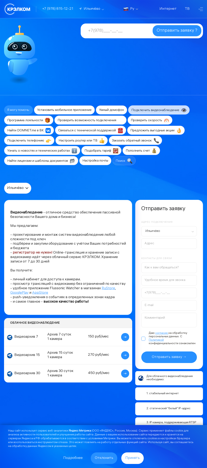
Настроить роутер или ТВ (82, 140)
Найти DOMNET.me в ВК (29, 130)
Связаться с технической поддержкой (90, 130)
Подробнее (73, 458)
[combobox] (169, 231)
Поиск (124, 161)
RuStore (108, 288)
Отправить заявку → (169, 357)
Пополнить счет (141, 150)
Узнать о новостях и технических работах (42, 150)
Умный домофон (111, 110)
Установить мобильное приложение (64, 110)
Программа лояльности (28, 120)
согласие (161, 333)
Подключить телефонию (29, 140)
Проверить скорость (150, 120)
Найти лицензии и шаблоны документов (41, 161)
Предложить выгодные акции (156, 130)
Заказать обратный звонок (135, 140)
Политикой (156, 340)
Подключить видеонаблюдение (158, 110)
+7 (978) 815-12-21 (57, 9)
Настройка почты (95, 161)
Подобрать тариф (101, 150)
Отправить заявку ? (177, 30)
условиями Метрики (101, 438)
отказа (63, 442)
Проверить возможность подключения (90, 120)
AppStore (40, 293)
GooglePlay (19, 293)
